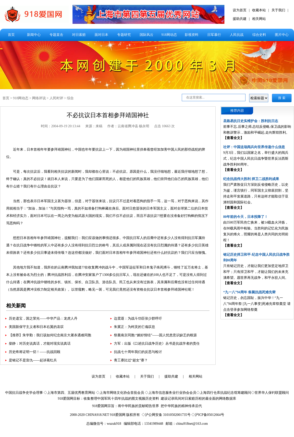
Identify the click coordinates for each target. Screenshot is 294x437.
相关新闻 (16, 305)
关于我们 (278, 10)
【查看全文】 (233, 138)
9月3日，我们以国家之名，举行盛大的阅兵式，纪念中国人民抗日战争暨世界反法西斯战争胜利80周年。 (255, 158)
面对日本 (101, 35)
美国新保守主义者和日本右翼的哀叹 (36, 327)
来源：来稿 (93, 126)
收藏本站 (259, 10)
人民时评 (56, 98)
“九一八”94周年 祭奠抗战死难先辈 (249, 292)
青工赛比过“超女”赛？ (131, 360)
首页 (11, 35)
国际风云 (146, 35)
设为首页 (239, 10)
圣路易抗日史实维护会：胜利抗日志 (250, 121)
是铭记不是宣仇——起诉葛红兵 (33, 360)
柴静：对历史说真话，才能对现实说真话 (40, 343)
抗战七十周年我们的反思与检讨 (138, 352)
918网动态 (169, 35)
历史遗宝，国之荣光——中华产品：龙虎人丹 (43, 318)
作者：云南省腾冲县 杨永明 (128, 126)
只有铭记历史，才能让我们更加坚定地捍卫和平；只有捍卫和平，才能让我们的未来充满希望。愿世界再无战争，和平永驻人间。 (255, 272)
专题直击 (56, 35)
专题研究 (124, 35)
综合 (70, 98)
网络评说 (39, 98)
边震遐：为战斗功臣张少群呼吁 (138, 318)
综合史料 (259, 35)
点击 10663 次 (164, 126)
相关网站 (259, 19)
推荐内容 (237, 111)
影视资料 (191, 35)
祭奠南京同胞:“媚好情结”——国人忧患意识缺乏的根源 (155, 335)
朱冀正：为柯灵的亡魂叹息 (134, 327)
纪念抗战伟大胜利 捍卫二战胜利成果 (251, 179)
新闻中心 (34, 35)
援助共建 (239, 19)
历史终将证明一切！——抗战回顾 (34, 352)
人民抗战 (237, 35)
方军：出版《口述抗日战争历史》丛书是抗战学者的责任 (157, 343)
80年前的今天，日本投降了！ (245, 217)
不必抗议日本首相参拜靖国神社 (108, 115)
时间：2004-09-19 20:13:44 (60, 126)
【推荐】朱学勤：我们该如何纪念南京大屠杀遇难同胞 (50, 335)
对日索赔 (79, 35)
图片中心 (282, 35)
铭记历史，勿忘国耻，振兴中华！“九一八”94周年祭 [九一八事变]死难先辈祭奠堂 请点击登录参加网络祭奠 (257, 303)
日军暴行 (214, 35)
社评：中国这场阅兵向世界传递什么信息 (254, 147)
